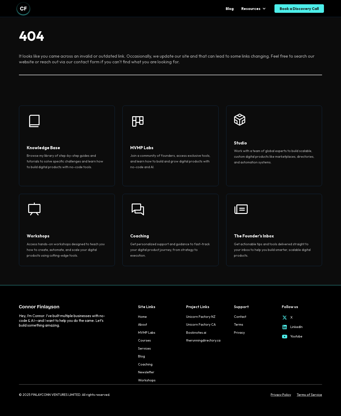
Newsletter (146, 372)
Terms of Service (309, 395)
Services (144, 348)
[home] (23, 8)
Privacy (239, 332)
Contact (240, 316)
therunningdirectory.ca (203, 340)
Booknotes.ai (196, 332)
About (142, 324)
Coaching (145, 364)
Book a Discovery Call (299, 8)
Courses (144, 340)
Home (142, 316)
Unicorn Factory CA (201, 324)
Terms (238, 324)
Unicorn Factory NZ (200, 316)
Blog (230, 8)
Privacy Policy (281, 395)
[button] (254, 8)
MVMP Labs (146, 332)
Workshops (147, 380)
